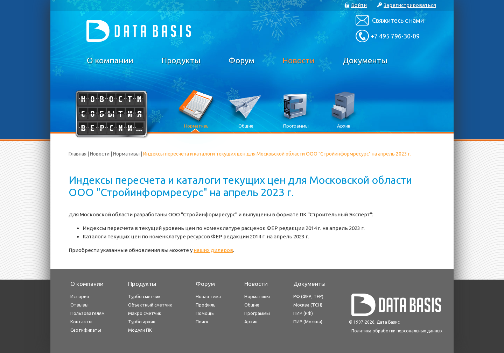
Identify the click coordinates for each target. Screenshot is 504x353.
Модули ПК (140, 329)
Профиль (206, 304)
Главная (77, 154)
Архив (251, 321)
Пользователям (87, 313)
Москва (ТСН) (307, 304)
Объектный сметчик (150, 304)
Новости (298, 60)
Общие (251, 304)
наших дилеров (213, 250)
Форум (241, 60)
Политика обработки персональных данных (396, 331)
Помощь (205, 313)
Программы (257, 313)
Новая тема (208, 296)
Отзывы (79, 304)
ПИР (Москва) (307, 321)
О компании (110, 60)
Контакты (81, 321)
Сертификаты (85, 329)
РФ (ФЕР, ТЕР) (308, 296)
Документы (365, 60)
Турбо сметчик (144, 296)
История (79, 296)
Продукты (181, 60)
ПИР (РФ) (303, 313)
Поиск (202, 321)
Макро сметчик (144, 313)
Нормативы (126, 154)
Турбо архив (141, 321)
